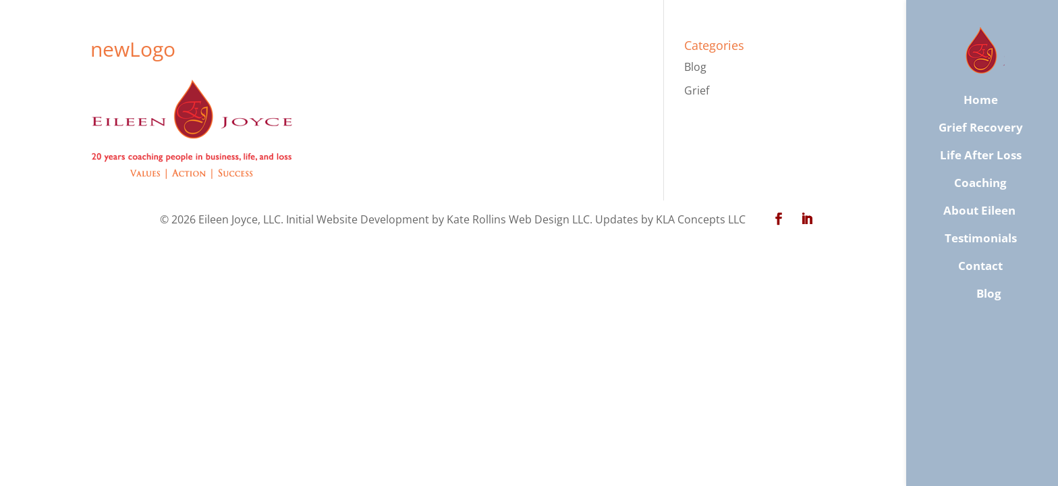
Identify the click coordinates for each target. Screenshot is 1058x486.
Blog (695, 66)
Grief (696, 90)
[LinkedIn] (807, 220)
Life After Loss (981, 155)
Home (981, 99)
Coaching (980, 183)
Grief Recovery (981, 127)
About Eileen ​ (980, 210)
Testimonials (981, 238)
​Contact (980, 266)
